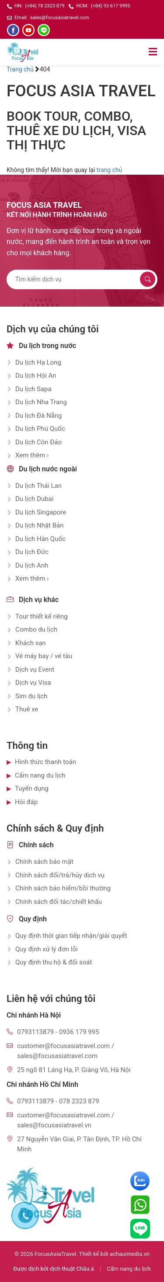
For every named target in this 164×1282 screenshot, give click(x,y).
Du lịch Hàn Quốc (40, 539)
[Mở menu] (153, 52)
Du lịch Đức (32, 552)
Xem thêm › (32, 455)
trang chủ (109, 169)
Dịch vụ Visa (33, 683)
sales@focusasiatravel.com (59, 17)
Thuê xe (26, 709)
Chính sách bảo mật (44, 862)
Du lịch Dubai (34, 499)
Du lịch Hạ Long (38, 362)
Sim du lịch (31, 696)
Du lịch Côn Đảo (38, 442)
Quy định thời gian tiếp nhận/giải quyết (71, 936)
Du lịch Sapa (33, 389)
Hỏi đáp (26, 802)
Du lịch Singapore (40, 512)
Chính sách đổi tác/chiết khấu (58, 902)
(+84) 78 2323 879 (44, 6)
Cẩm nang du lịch (40, 775)
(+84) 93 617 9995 (110, 6)
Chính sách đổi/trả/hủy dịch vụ (60, 875)
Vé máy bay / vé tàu (43, 656)
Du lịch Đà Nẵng (38, 415)
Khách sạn (30, 643)
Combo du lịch (36, 629)
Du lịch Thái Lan (38, 486)
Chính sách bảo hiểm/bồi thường (63, 888)
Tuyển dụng (32, 788)
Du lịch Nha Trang (41, 402)
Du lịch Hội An (35, 375)
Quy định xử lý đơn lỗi (46, 949)
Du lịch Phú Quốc (40, 429)
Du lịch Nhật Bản (39, 525)
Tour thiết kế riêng (41, 616)
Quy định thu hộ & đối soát (53, 962)
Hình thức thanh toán (45, 762)
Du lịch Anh (31, 565)
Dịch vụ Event (34, 669)
